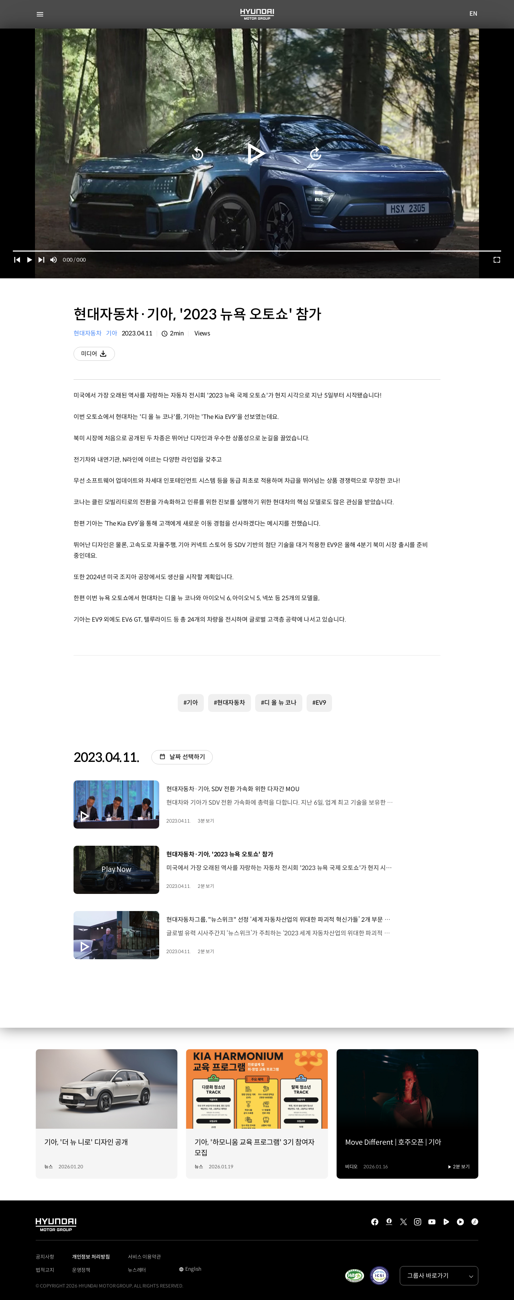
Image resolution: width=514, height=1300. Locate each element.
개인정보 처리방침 (91, 1256)
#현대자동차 (229, 701)
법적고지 (45, 1269)
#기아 (190, 701)
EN (473, 14)
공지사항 (45, 1256)
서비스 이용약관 (144, 1256)
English (190, 1269)
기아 (111, 333)
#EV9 (319, 701)
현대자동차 (88, 333)
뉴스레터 (137, 1269)
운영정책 (81, 1269)
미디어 (98, 355)
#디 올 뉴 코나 (279, 701)
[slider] (257, 251)
